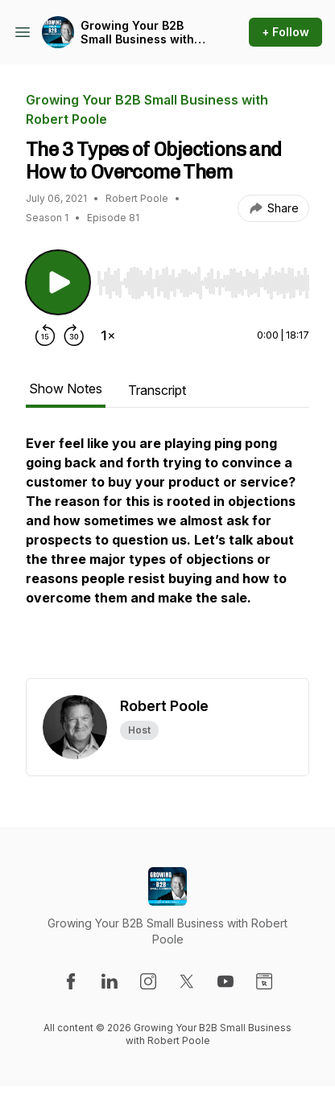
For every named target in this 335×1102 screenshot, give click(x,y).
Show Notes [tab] (65, 388)
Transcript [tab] (157, 390)
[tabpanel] (167, 556)
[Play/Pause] (58, 282)
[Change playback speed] (108, 335)
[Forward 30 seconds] (74, 335)
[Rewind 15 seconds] (45, 335)
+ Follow (285, 32)
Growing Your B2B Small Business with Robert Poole (137, 33)
